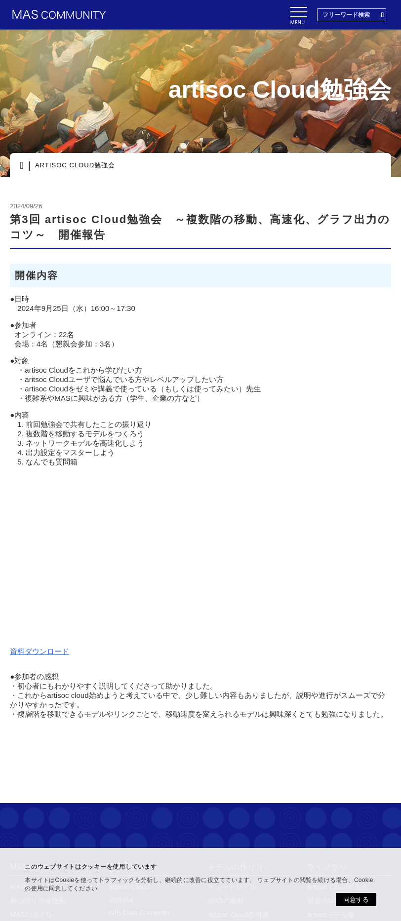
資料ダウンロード (39, 651)
